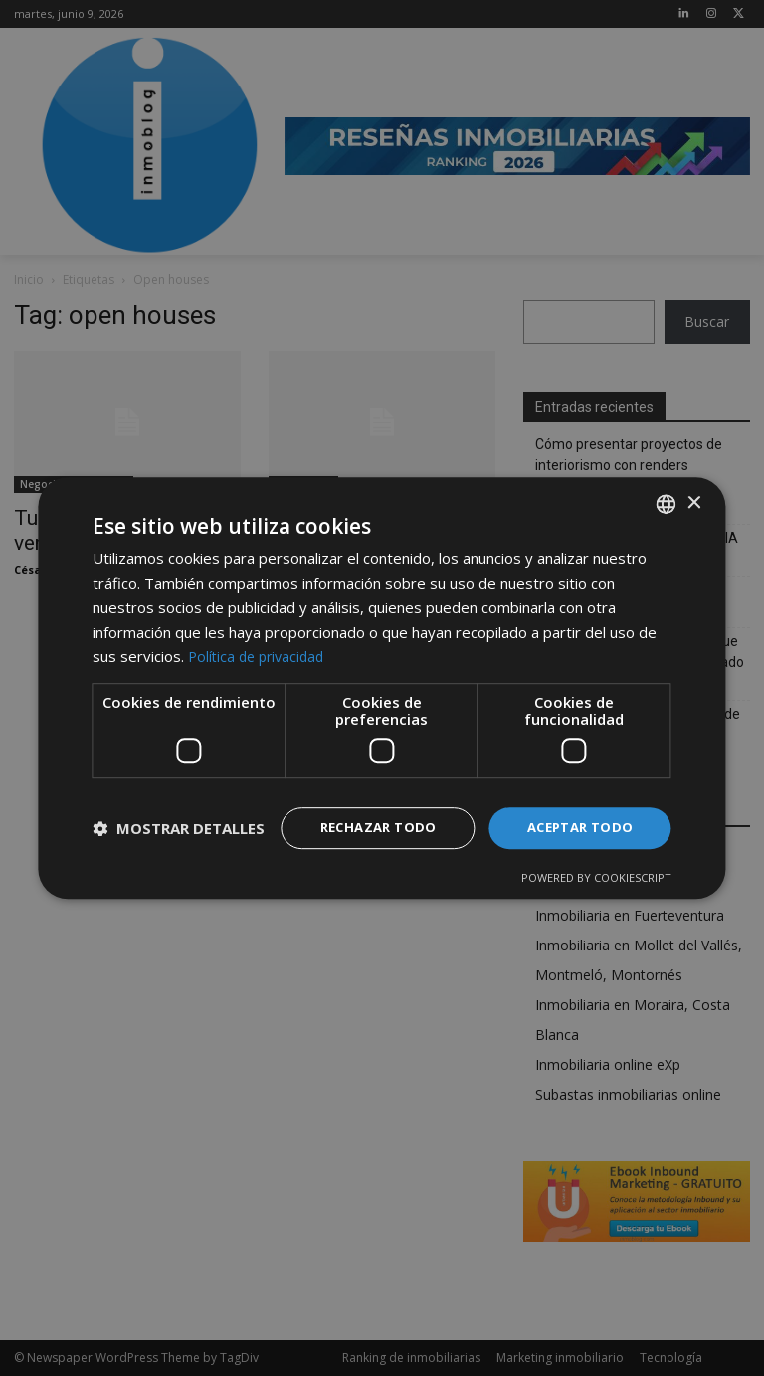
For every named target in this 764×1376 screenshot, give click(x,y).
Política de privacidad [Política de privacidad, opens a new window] (260, 638)
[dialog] (382, 688)
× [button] (693, 485)
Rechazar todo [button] (365, 810)
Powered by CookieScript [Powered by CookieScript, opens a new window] (596, 895)
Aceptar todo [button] (576, 810)
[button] (179, 863)
